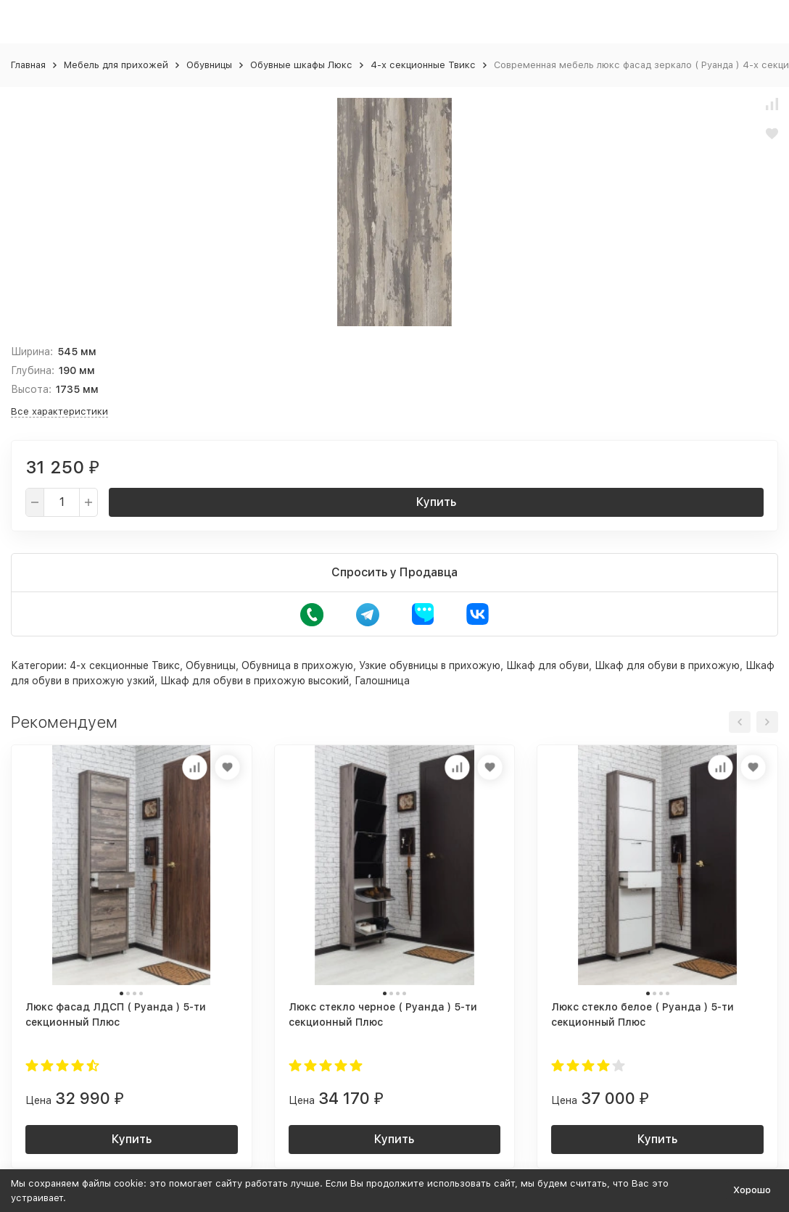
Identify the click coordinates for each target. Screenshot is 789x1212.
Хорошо (752, 1189)
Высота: (31, 389)
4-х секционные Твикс (423, 64)
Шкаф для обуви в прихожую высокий (254, 680)
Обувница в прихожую (297, 665)
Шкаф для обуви (547, 665)
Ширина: (32, 351)
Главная (28, 64)
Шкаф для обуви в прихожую (667, 665)
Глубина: (32, 370)
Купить (436, 502)
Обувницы (209, 64)
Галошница (382, 680)
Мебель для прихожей (116, 64)
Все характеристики (59, 411)
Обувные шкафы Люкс (301, 64)
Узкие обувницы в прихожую (429, 665)
